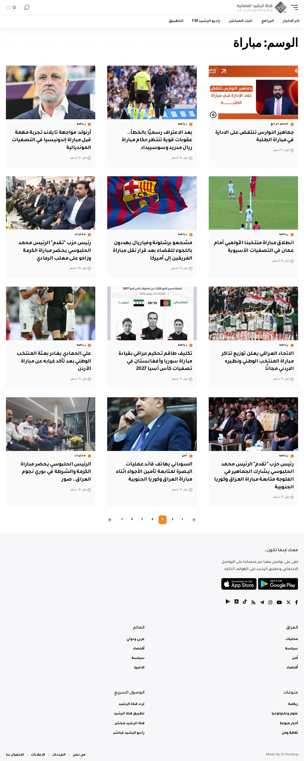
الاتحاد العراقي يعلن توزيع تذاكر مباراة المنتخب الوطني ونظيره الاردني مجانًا (256, 359)
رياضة (182, 124)
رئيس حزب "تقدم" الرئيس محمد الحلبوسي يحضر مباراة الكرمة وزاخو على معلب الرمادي (53, 249)
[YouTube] (278, 601)
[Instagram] (269, 601)
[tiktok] (243, 601)
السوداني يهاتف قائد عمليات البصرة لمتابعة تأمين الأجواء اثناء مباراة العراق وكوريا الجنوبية (152, 469)
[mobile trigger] (293, 7)
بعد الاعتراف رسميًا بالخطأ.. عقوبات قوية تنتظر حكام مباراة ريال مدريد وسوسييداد (155, 140)
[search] (27, 7)
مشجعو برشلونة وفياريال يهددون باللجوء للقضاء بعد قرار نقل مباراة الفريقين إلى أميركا (154, 249)
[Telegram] (261, 601)
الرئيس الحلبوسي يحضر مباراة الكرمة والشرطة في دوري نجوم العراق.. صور (54, 469)
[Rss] (252, 601)
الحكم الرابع (280, 124)
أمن (184, 453)
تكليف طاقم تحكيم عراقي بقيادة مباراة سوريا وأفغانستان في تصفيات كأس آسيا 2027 (153, 359)
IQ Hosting (289, 753)
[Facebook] (296, 601)
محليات (80, 233)
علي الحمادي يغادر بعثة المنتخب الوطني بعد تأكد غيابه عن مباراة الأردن (52, 359)
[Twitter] (288, 601)
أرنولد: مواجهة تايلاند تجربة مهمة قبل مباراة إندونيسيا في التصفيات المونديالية (51, 140)
